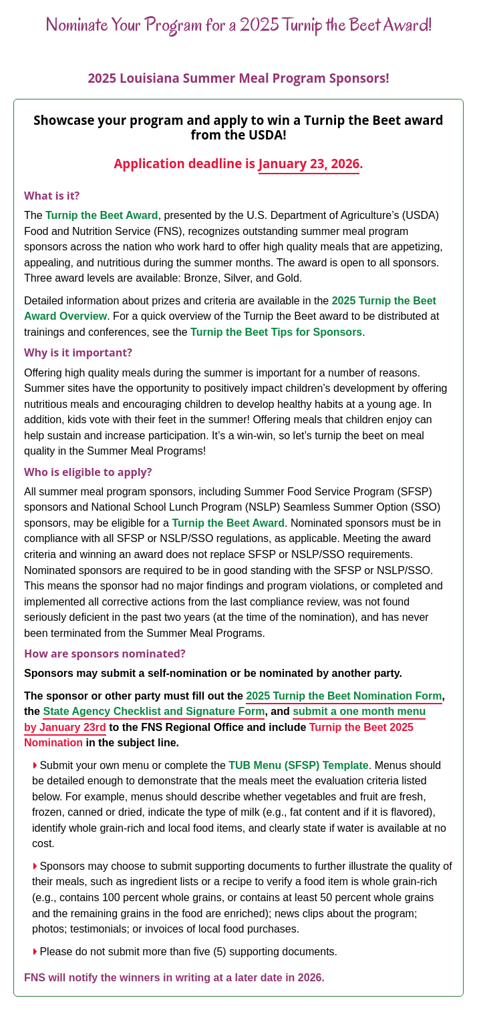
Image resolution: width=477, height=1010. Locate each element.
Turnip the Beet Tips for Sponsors (276, 332)
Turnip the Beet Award (101, 215)
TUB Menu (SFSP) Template (298, 765)
